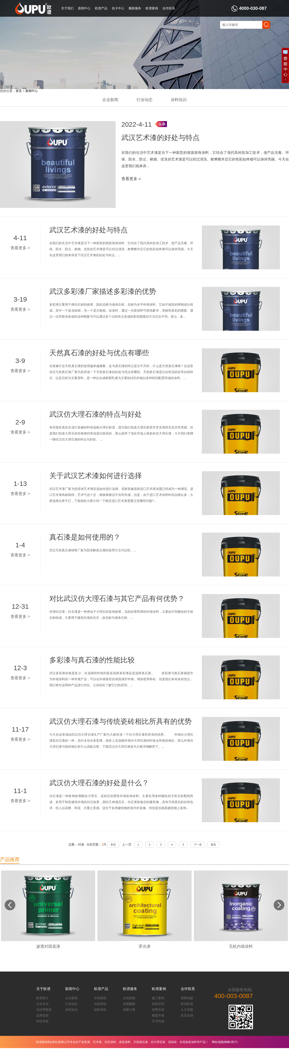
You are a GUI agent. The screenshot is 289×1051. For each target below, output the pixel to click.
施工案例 (158, 998)
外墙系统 (100, 998)
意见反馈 (187, 1015)
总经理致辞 (44, 1009)
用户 (234, 1042)
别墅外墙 (158, 1009)
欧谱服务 (130, 989)
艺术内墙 (158, 1021)
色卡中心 (118, 8)
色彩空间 (158, 1004)
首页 (19, 91)
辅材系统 (100, 1009)
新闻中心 (84, 8)
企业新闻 (110, 99)
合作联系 (169, 8)
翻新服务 (135, 8)
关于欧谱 (43, 989)
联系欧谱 (187, 1004)
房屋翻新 (129, 1004)
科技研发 (42, 1021)
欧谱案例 (152, 8)
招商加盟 (187, 998)
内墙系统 (100, 1004)
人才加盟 (187, 1009)
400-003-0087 (233, 995)
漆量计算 (129, 1009)
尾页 (213, 844)
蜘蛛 (227, 1042)
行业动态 (144, 99)
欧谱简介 (42, 998)
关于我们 (67, 8)
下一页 (198, 844)
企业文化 (42, 1004)
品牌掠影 (42, 1015)
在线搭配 (129, 998)
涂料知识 (179, 99)
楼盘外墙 (158, 1015)
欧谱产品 (101, 8)
